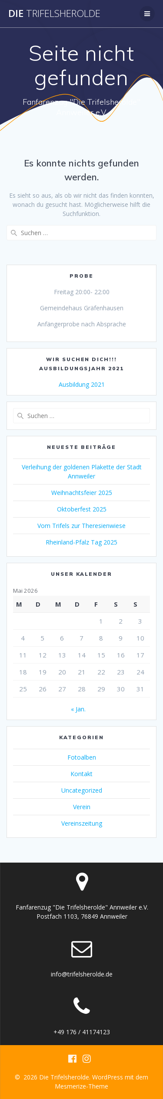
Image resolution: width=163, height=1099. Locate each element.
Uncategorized (81, 790)
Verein (81, 807)
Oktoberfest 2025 (81, 509)
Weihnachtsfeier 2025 (81, 492)
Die (54, 13)
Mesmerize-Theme (81, 1086)
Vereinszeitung (81, 823)
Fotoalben (81, 757)
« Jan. (78, 709)
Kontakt (81, 774)
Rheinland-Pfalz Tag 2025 (81, 542)
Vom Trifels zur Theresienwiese (81, 525)
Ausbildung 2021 (82, 384)
